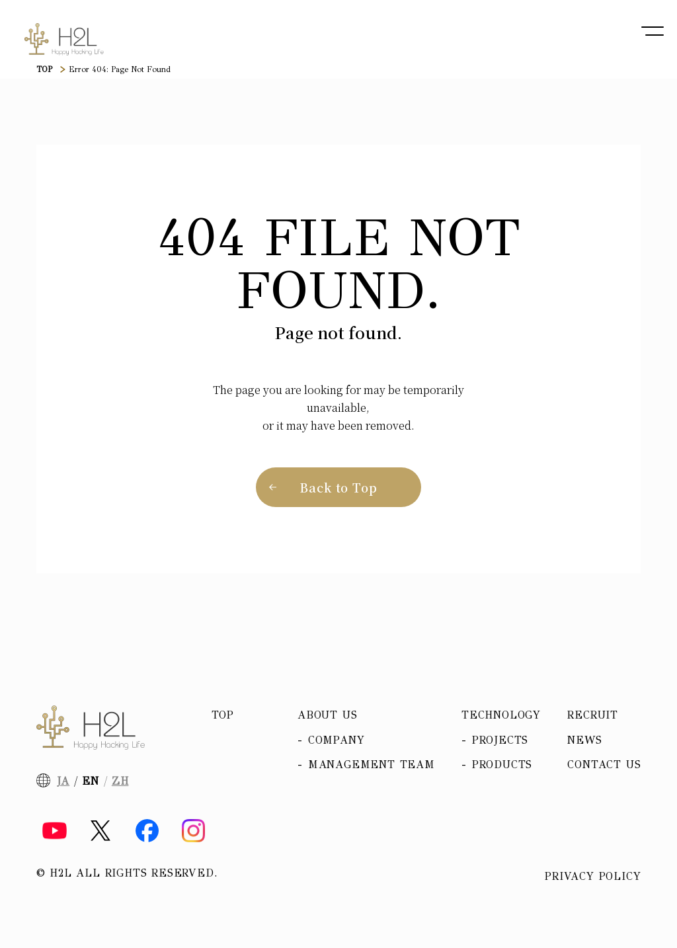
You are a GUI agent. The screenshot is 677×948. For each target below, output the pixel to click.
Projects (500, 740)
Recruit (592, 715)
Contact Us (604, 764)
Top (223, 715)
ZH (120, 781)
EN (90, 781)
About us (327, 715)
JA (63, 781)
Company (336, 740)
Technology (501, 715)
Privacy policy (593, 876)
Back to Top (338, 487)
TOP (44, 69)
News (584, 740)
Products (502, 764)
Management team (371, 764)
